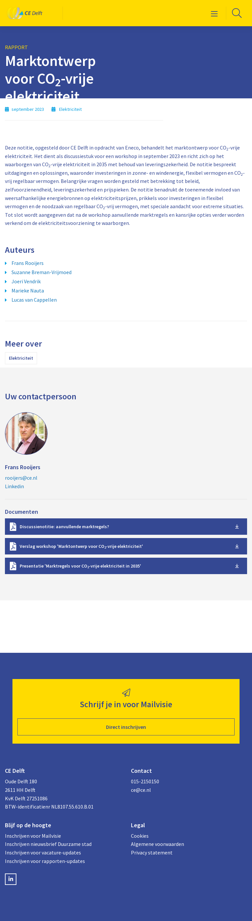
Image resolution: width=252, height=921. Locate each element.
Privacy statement (152, 852)
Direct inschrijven (126, 727)
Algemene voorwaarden (157, 844)
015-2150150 (145, 781)
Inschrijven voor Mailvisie (33, 835)
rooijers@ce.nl (21, 477)
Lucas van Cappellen (34, 299)
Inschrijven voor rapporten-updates (45, 861)
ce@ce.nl (141, 790)
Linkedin (14, 486)
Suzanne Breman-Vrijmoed (41, 272)
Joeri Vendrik (26, 281)
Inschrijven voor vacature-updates (43, 852)
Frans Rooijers (27, 263)
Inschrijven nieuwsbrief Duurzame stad (48, 844)
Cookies (140, 835)
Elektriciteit (21, 358)
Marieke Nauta (27, 290)
